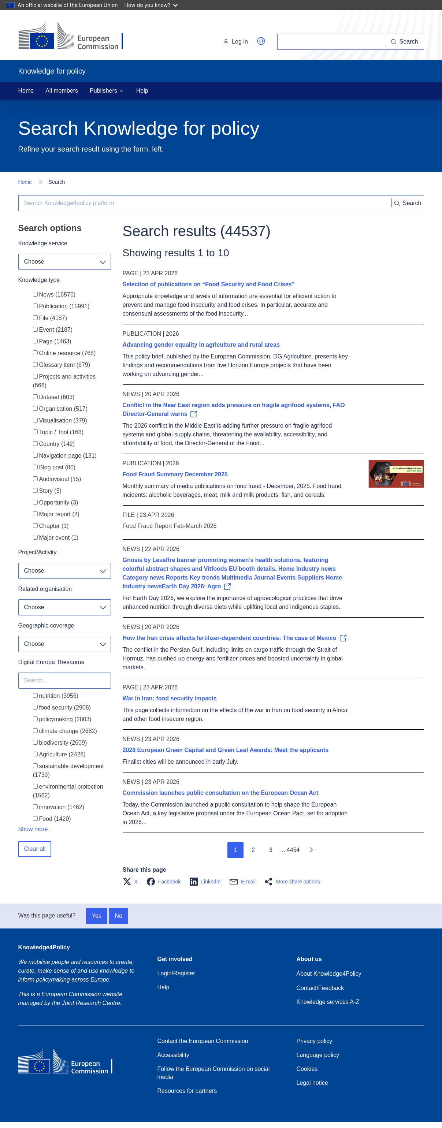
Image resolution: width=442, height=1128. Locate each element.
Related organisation (45, 589)
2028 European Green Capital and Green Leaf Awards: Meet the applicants (226, 750)
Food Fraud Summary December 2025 (175, 474)
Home (26, 91)
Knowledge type (39, 280)
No (118, 916)
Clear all (35, 849)
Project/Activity (37, 552)
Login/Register (176, 973)
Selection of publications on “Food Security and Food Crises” (209, 284)
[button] (261, 41)
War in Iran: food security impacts (170, 698)
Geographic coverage (46, 625)
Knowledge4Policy (44, 947)
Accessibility (173, 1055)
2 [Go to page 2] (253, 850)
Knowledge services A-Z (328, 1002)
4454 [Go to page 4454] (293, 850)
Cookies (307, 1069)
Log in (235, 41)
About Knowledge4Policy (329, 974)
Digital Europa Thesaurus (51, 662)
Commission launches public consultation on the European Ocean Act (221, 793)
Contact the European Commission (202, 1041)
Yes (96, 916)
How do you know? (151, 5)
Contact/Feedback (320, 988)
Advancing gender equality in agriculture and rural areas (201, 345)
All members (61, 91)
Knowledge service (42, 243)
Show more (33, 829)
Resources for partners (187, 1091)
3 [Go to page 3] (270, 850)
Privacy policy (315, 1041)
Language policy (318, 1055)
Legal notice (312, 1083)
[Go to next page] (311, 850)
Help (142, 91)
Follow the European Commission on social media (213, 1073)
